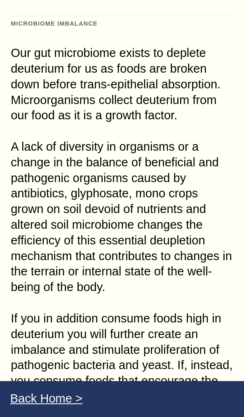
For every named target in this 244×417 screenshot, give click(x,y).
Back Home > (46, 398)
